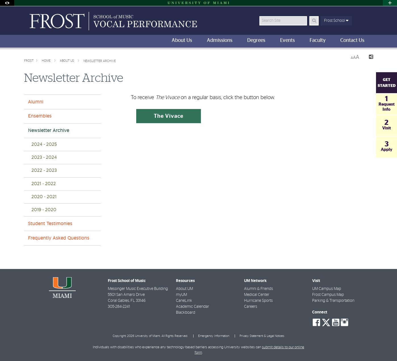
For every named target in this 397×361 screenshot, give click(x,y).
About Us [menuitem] (182, 40)
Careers (250, 307)
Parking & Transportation (333, 301)
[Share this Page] (368, 58)
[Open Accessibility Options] (7, 3)
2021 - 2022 (43, 184)
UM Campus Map (326, 289)
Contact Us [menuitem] (352, 40)
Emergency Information (213, 335)
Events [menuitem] (287, 40)
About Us (67, 60)
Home (46, 60)
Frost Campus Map (328, 295)
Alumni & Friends (258, 289)
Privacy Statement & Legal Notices (262, 335)
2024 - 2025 (44, 144)
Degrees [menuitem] (256, 40)
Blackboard (185, 313)
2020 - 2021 (43, 197)
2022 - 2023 (44, 170)
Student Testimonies (50, 223)
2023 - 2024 (44, 157)
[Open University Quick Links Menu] (390, 3)
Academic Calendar (192, 307)
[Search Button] (314, 20)
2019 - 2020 (43, 210)
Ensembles (40, 116)
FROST (28, 60)
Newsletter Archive (99, 61)
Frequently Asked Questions (58, 238)
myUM (181, 295)
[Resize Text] (355, 57)
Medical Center (256, 295)
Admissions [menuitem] (219, 40)
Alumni (35, 102)
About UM (184, 289)
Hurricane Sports (258, 301)
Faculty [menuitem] (317, 40)
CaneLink (184, 301)
